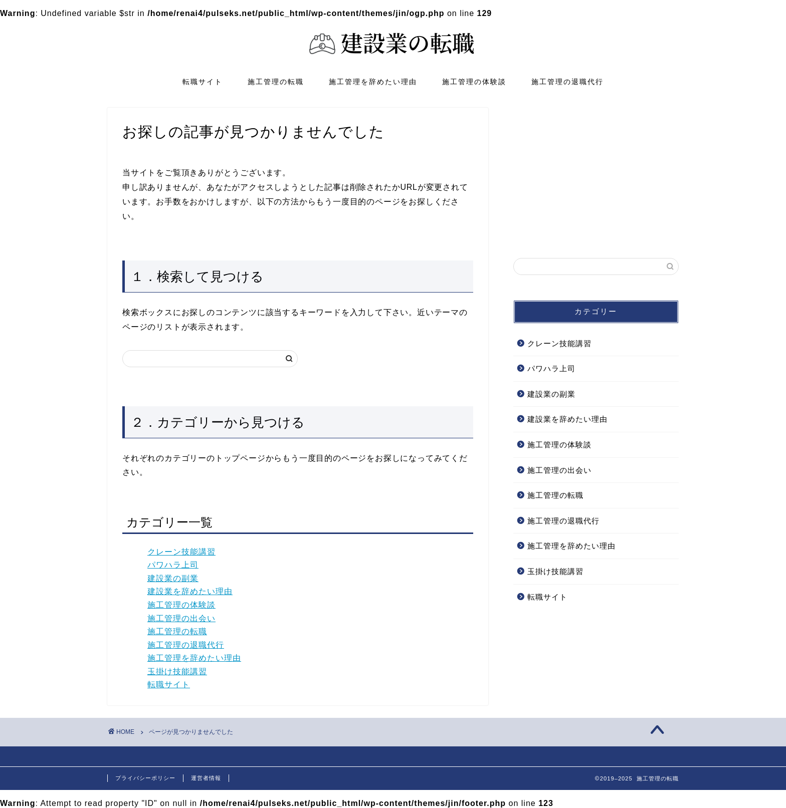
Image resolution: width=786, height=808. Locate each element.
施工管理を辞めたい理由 (373, 81)
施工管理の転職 (276, 81)
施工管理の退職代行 (567, 81)
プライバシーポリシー (145, 778)
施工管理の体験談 (474, 81)
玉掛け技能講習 (177, 671)
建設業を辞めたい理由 (190, 591)
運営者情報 (206, 778)
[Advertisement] (596, 170)
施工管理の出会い (181, 618)
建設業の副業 (173, 578)
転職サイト (202, 81)
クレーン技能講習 (181, 552)
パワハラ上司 (173, 565)
